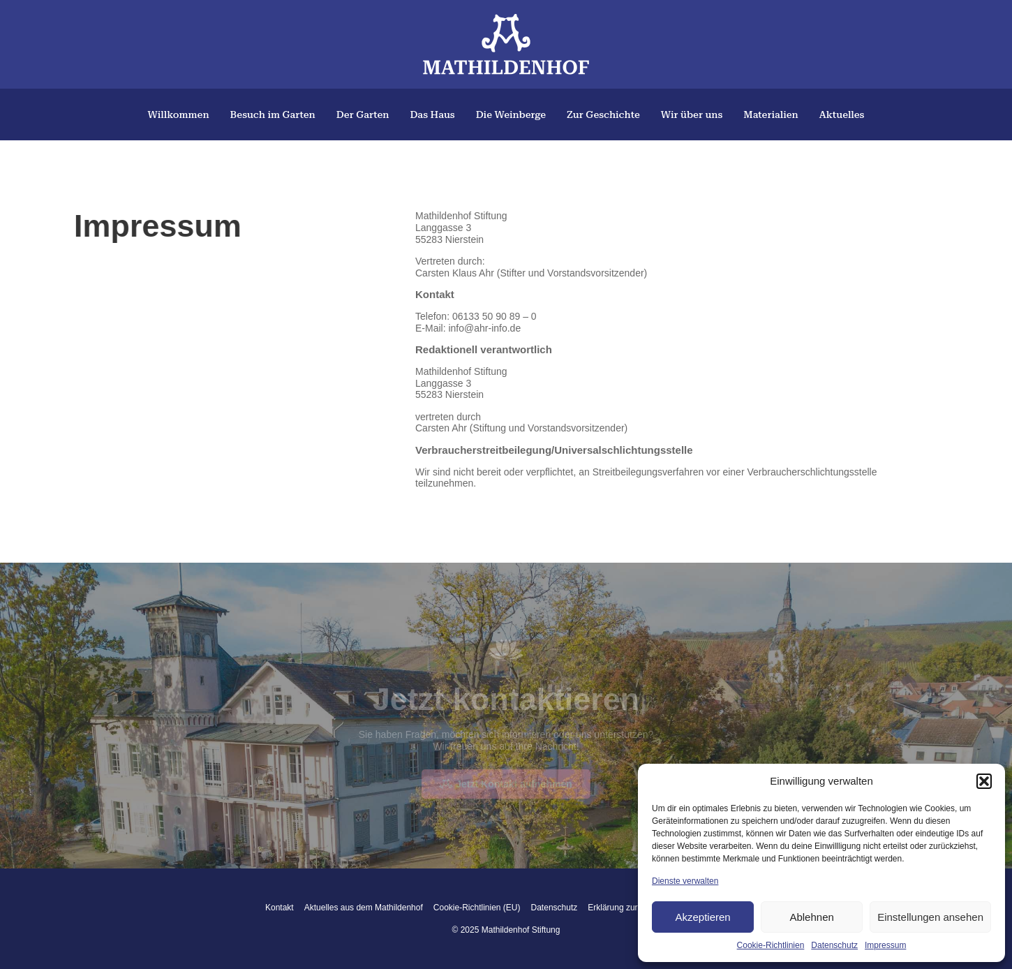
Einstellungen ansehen (930, 917)
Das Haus (432, 114)
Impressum (885, 945)
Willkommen (178, 114)
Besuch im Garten (272, 114)
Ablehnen (811, 917)
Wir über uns (692, 114)
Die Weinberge (511, 114)
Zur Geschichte (603, 114)
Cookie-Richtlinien (771, 945)
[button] (984, 781)
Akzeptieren (702, 917)
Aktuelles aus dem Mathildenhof (363, 907)
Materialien (770, 114)
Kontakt (279, 907)
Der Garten (362, 114)
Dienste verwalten (685, 881)
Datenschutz (834, 945)
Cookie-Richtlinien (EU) (477, 907)
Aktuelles (842, 114)
